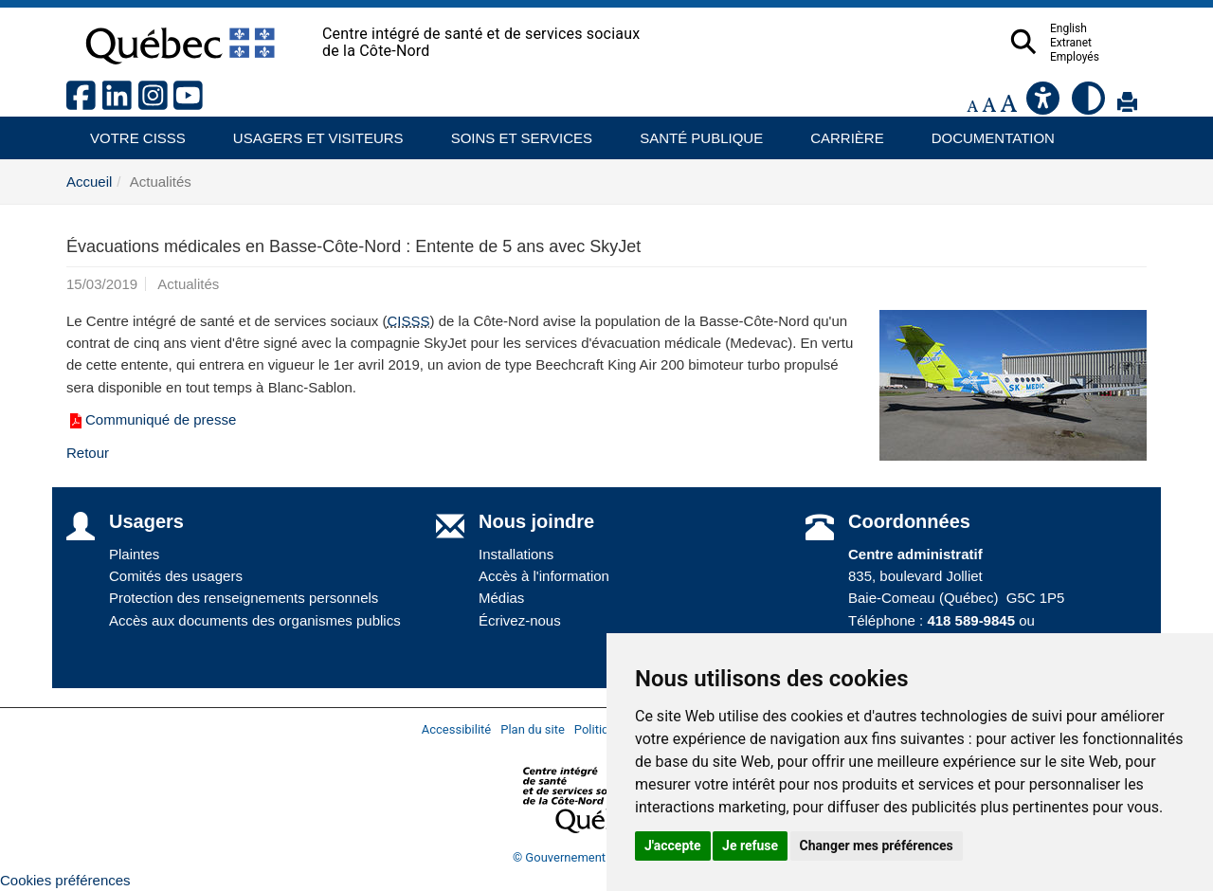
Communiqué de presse (151, 419)
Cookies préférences (65, 880)
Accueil (89, 181)
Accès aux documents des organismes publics (255, 620)
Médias (501, 598)
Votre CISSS (130, 131)
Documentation (984, 131)
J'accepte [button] (672, 845)
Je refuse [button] (750, 845)
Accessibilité (457, 729)
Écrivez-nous (520, 620)
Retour (87, 453)
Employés (1111, 57)
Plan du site (532, 729)
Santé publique (692, 131)
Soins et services (512, 131)
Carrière (841, 131)
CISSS (409, 321)
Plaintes (134, 554)
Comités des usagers (176, 576)
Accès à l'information (544, 576)
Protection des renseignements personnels (243, 598)
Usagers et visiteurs (307, 131)
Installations (516, 554)
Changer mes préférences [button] (876, 845)
